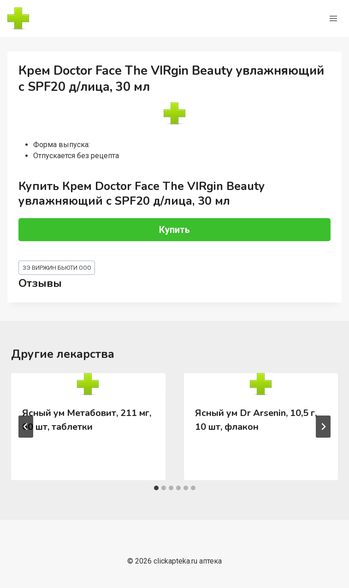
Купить (174, 229)
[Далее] (323, 427)
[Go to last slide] (25, 427)
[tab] (156, 488)
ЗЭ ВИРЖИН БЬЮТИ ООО (57, 267)
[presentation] (88, 384)
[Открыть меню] (333, 18)
